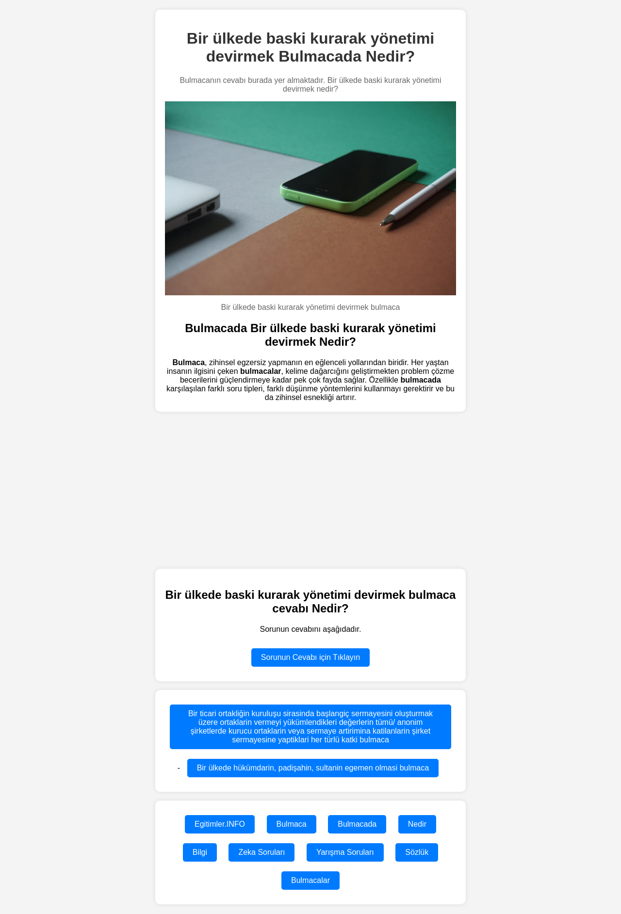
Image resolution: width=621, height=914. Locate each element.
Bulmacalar (310, 880)
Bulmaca (292, 824)
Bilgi (200, 852)
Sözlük (416, 852)
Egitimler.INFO (220, 824)
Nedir (417, 824)
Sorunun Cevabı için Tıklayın (310, 657)
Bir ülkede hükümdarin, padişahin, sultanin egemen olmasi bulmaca (313, 768)
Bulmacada (357, 824)
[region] (310, 489)
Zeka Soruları (261, 852)
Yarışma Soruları (345, 852)
